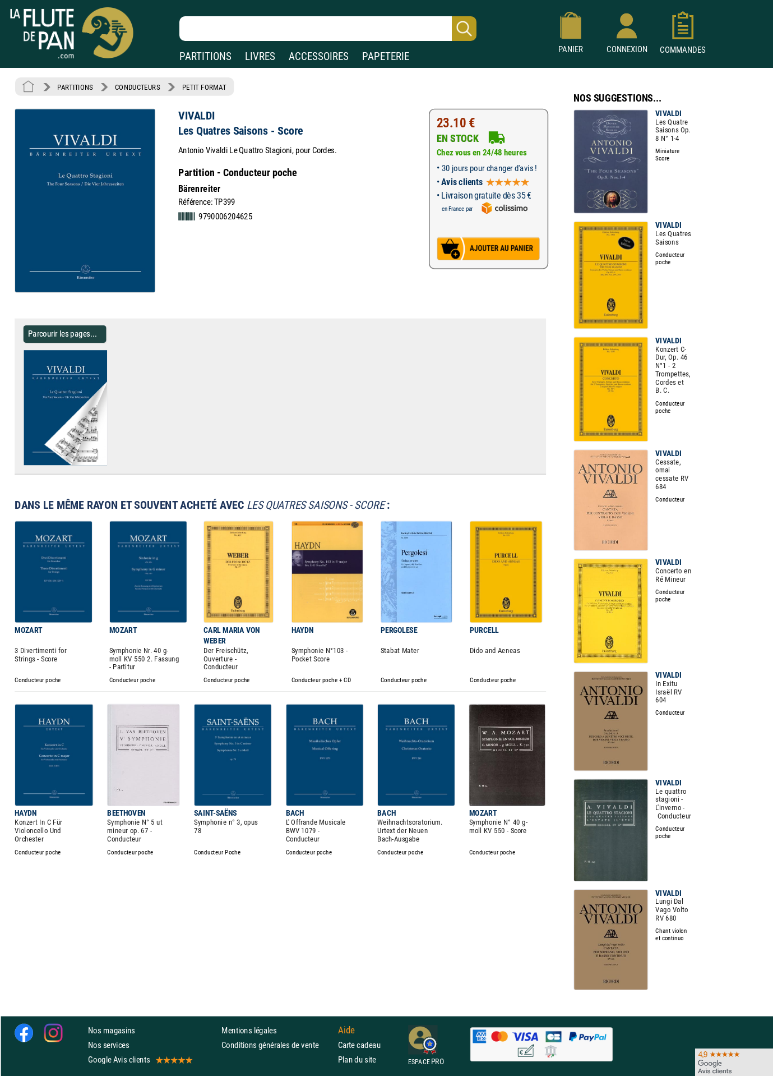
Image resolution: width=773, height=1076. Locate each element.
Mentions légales (248, 1030)
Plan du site (357, 1059)
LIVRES (260, 56)
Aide (346, 1030)
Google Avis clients (139, 1059)
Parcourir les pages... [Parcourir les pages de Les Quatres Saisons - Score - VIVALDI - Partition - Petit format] (62, 333)
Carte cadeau (359, 1045)
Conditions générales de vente (277, 1045)
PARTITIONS (205, 56)
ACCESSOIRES (319, 56)
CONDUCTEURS (137, 86)
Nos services (108, 1045)
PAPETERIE (385, 56)
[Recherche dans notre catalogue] (327, 28)
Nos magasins (111, 1030)
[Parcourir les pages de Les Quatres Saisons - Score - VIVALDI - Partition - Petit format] (111, 462)
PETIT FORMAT (204, 86)
